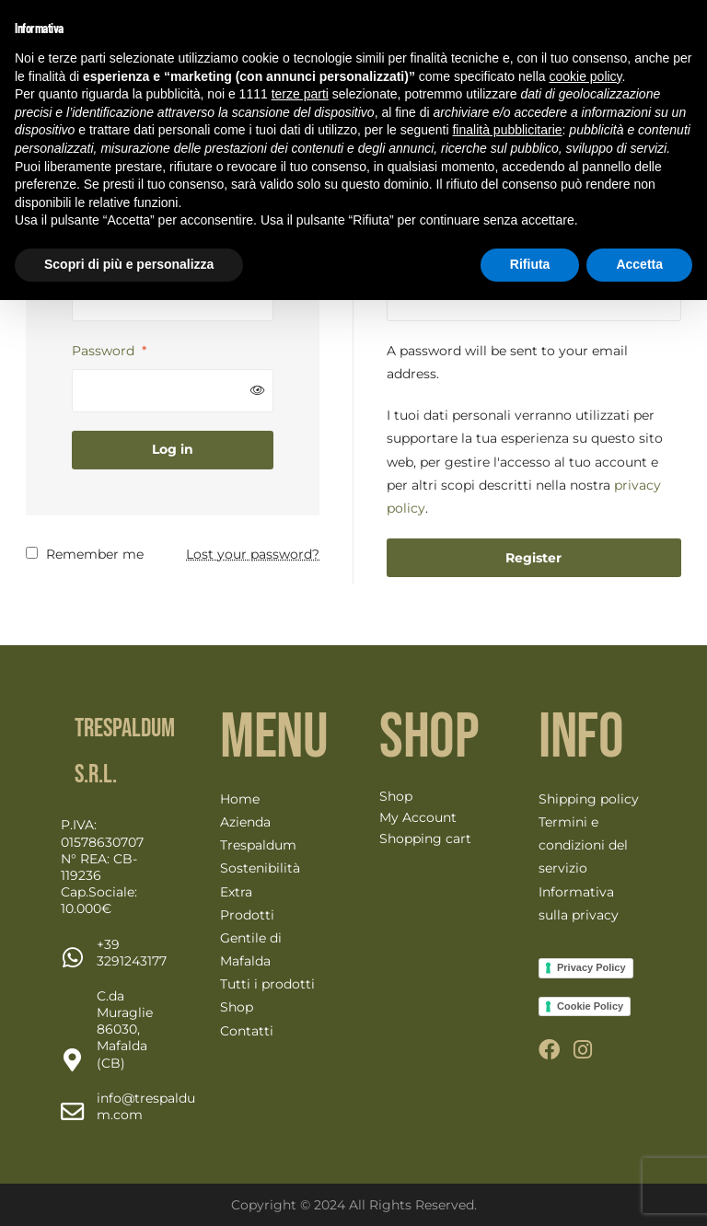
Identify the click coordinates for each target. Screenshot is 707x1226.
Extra (236, 892)
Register (533, 557)
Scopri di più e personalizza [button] (129, 264)
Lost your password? (252, 554)
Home (240, 799)
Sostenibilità (260, 868)
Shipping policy (589, 799)
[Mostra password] (257, 390)
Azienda (245, 822)
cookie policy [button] (585, 76)
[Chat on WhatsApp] (132, 952)
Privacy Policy (591, 967)
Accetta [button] (639, 264)
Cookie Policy (590, 1006)
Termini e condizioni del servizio (583, 845)
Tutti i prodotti (267, 984)
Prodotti (247, 915)
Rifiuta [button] (530, 264)
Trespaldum (258, 845)
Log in (172, 449)
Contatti (246, 1031)
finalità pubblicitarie (507, 129)
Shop (236, 1007)
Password (109, 350)
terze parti (300, 94)
